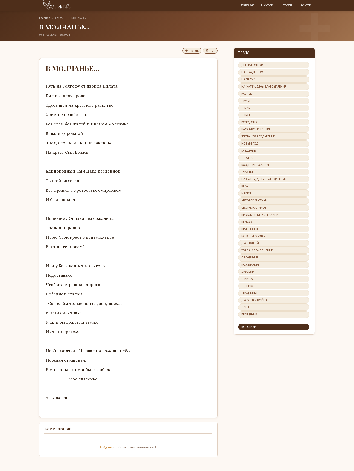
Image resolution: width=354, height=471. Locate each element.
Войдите (106, 447)
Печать (192, 50)
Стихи (286, 5)
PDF (210, 50)
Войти (305, 5)
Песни (267, 5)
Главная (246, 5)
